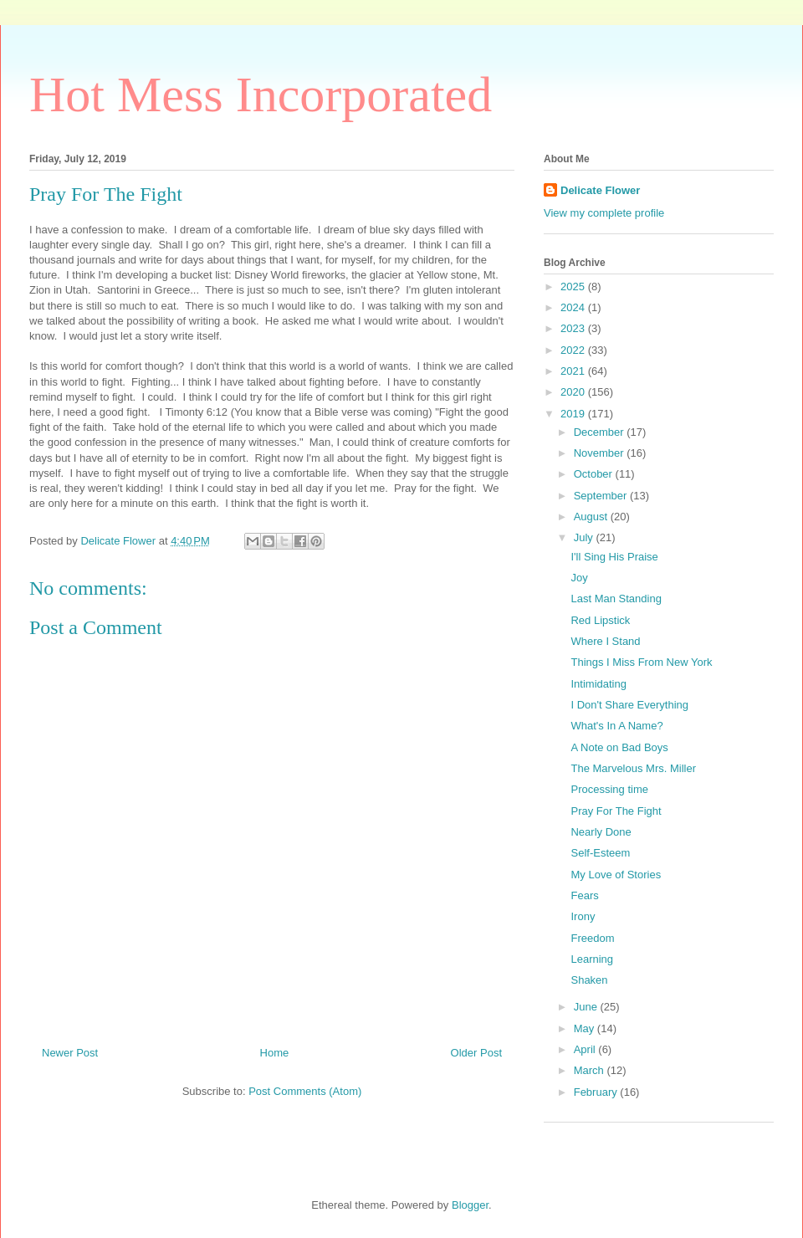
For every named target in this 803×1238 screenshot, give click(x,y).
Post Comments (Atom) (304, 1091)
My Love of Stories (615, 874)
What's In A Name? (616, 725)
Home (274, 1052)
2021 (574, 371)
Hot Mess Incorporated (260, 94)
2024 (574, 307)
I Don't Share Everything (629, 704)
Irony (582, 916)
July (585, 537)
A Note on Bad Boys (618, 747)
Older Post (476, 1052)
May (585, 1028)
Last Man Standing (615, 598)
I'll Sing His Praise (613, 556)
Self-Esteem (600, 853)
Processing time (608, 789)
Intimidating (598, 684)
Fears (584, 895)
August (592, 516)
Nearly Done (600, 832)
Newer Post (70, 1052)
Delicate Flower (600, 190)
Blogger (470, 1205)
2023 (574, 328)
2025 (574, 286)
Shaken (588, 980)
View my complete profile (604, 213)
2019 (574, 413)
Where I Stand (605, 641)
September (602, 495)
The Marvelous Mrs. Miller (633, 768)
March (590, 1070)
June (587, 1006)
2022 (574, 350)
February (597, 1092)
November (600, 453)
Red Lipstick (600, 620)
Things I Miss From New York (641, 662)
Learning (591, 959)
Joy (578, 577)
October (595, 474)
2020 (574, 392)
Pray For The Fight (615, 811)
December (600, 432)
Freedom (592, 938)
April (586, 1049)
